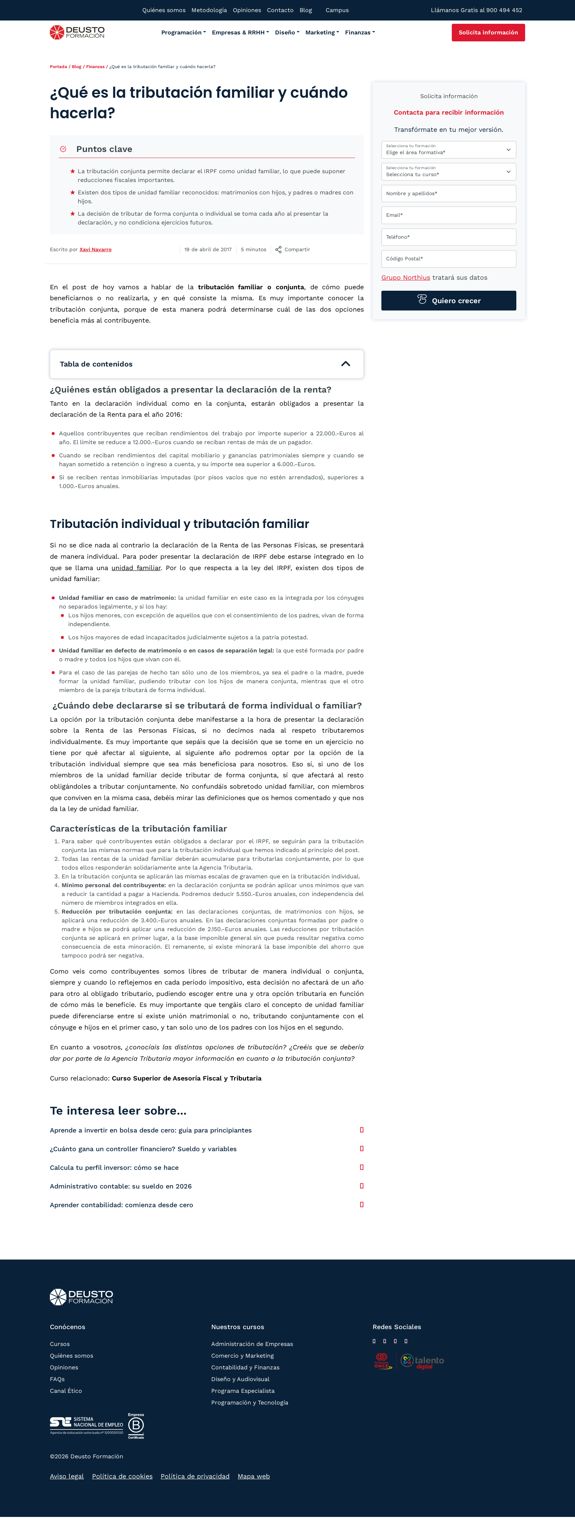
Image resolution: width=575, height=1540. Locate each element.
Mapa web (254, 1476)
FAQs (57, 1379)
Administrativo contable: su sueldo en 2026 (121, 1186)
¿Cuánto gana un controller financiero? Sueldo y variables (143, 1149)
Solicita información (488, 32)
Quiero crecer (455, 300)
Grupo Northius (405, 277)
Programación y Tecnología (249, 1402)
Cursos (60, 1343)
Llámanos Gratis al (476, 10)
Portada (58, 66)
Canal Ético (66, 1390)
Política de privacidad (195, 1476)
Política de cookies (122, 1476)
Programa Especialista (243, 1390)
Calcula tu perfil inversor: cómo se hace (114, 1167)
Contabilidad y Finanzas (245, 1367)
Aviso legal (67, 1476)
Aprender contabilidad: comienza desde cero (121, 1205)
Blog (76, 66)
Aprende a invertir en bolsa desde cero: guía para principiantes (151, 1130)
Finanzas (95, 66)
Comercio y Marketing (242, 1355)
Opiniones (64, 1367)
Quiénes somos (71, 1355)
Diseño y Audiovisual (240, 1379)
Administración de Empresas (252, 1343)
